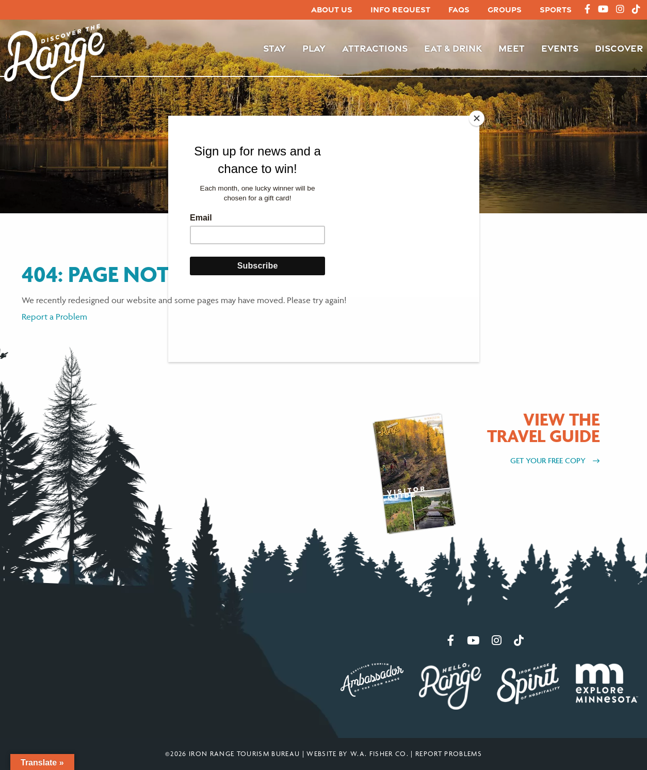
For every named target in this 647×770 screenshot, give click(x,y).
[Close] (476, 118)
